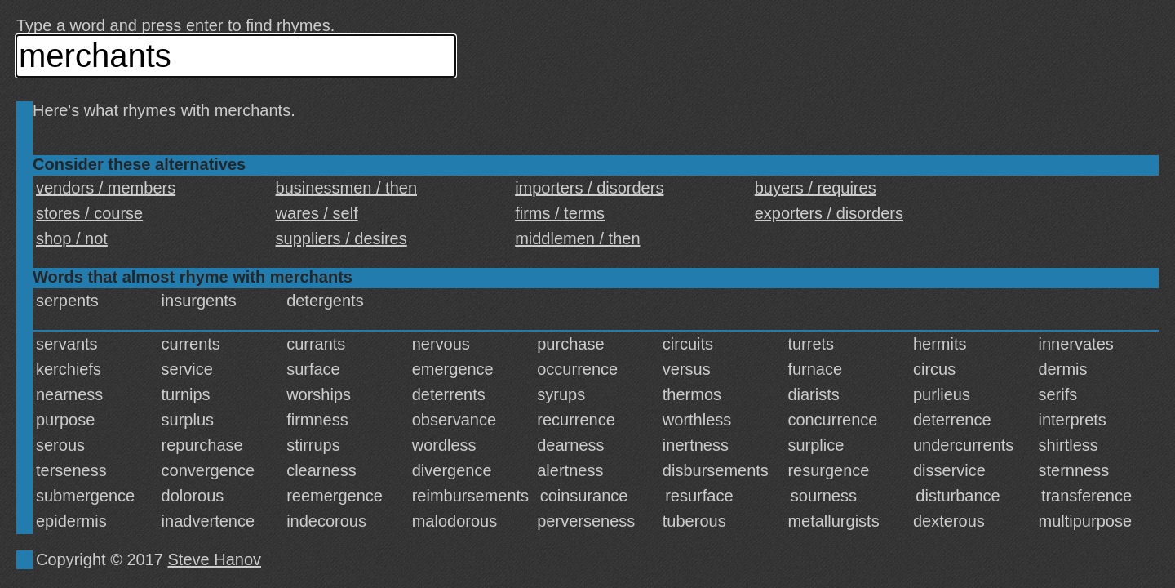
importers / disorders (589, 188)
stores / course (89, 213)
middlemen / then (577, 238)
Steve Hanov (215, 559)
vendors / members (105, 188)
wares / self (317, 213)
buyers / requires (815, 188)
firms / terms (560, 213)
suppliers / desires (341, 238)
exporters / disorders (829, 213)
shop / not (72, 238)
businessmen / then (346, 188)
